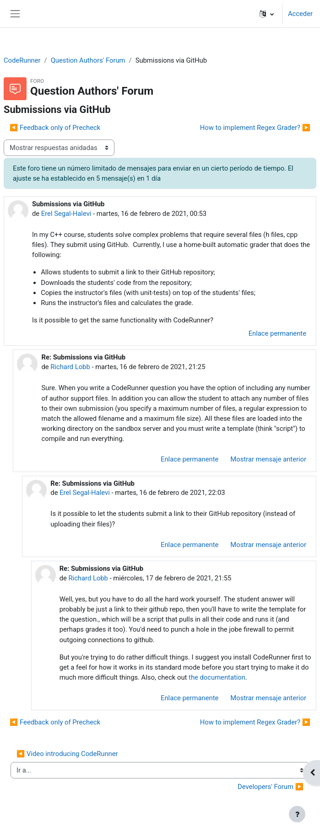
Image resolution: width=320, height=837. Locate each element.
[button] (266, 13)
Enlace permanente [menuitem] (277, 333)
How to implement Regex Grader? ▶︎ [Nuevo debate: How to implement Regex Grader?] (255, 127)
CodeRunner (22, 60)
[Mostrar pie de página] (297, 814)
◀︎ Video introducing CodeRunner (67, 754)
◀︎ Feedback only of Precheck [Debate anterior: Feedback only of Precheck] (55, 127)
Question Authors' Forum (88, 60)
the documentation (217, 677)
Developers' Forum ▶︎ (271, 787)
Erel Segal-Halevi (66, 213)
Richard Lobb (70, 367)
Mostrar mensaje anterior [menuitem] (268, 459)
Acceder (300, 14)
